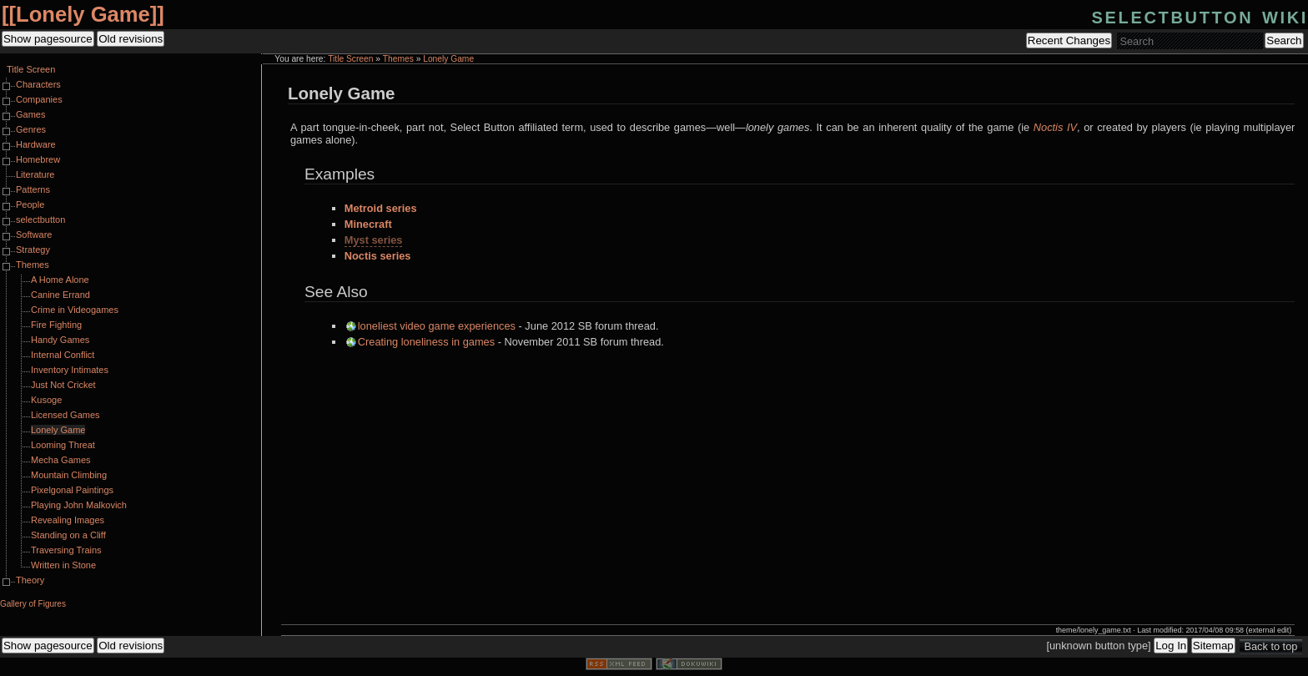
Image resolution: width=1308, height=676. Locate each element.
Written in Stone (63, 565)
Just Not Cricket (63, 385)
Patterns (33, 189)
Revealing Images (67, 520)
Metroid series (381, 208)
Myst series (374, 240)
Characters (38, 84)
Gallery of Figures (33, 603)
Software (34, 235)
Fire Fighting (56, 325)
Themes (398, 58)
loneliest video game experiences (437, 326)
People (30, 204)
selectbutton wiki (1200, 15)
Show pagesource (48, 39)
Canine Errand (60, 295)
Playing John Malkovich (79, 505)
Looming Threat (63, 445)
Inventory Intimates (69, 370)
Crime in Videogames (74, 310)
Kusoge (46, 400)
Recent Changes (1069, 40)
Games (30, 114)
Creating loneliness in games (426, 341)
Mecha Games (61, 460)
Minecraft (368, 224)
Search (1283, 40)
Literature (35, 174)
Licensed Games (65, 415)
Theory (30, 580)
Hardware (36, 144)
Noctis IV (1055, 127)
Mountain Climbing (69, 475)
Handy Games (60, 340)
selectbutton (40, 219)
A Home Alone (60, 280)
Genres (31, 129)
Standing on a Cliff (68, 535)
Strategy (33, 250)
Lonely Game (83, 14)
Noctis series (378, 256)
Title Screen (350, 58)
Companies (39, 99)
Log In (1170, 645)
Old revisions (130, 39)
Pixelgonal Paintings (72, 490)
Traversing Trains (66, 550)
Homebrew (38, 159)
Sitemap (1213, 645)
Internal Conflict (62, 355)
